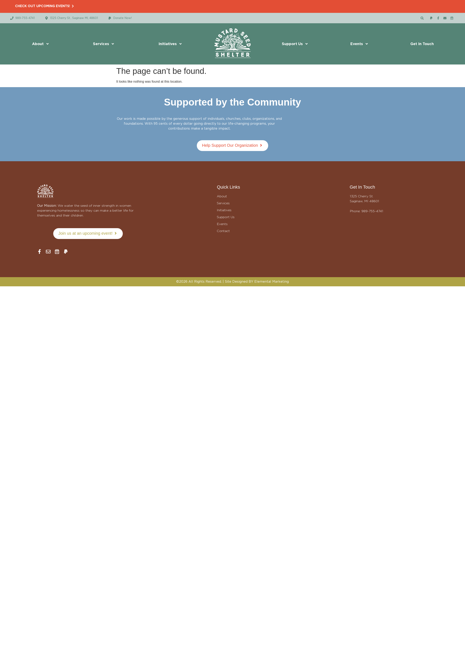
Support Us (295, 44)
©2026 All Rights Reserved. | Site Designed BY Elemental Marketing (232, 281)
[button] (422, 18)
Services (104, 44)
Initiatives (170, 44)
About (40, 44)
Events (359, 44)
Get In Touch (422, 44)
